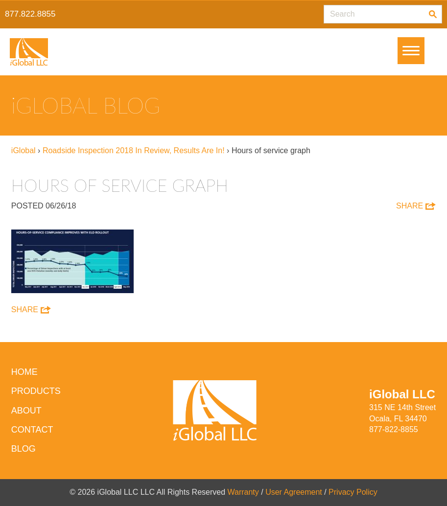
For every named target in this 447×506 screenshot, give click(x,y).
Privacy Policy (353, 492)
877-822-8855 (393, 429)
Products (36, 391)
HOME (24, 372)
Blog (23, 449)
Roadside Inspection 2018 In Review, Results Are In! (134, 150)
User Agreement (293, 492)
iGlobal (23, 150)
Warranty (243, 492)
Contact (32, 430)
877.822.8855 (30, 14)
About (26, 410)
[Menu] (411, 50)
